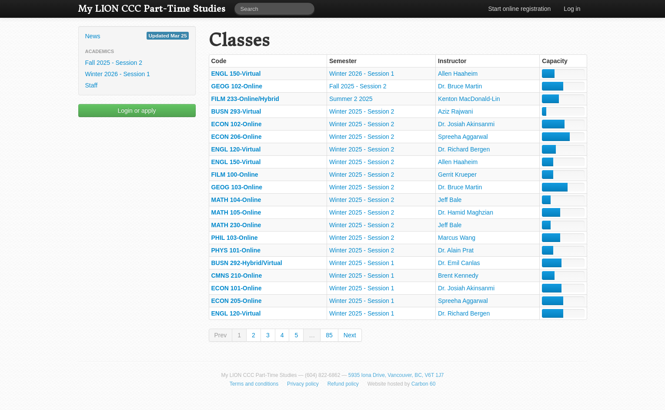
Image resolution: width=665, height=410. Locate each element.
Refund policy (343, 384)
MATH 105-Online (236, 212)
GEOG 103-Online (236, 187)
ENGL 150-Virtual (236, 73)
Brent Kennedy (458, 275)
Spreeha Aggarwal (463, 136)
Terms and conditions (254, 384)
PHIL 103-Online (234, 237)
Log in (572, 8)
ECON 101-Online (236, 288)
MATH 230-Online (236, 225)
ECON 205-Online (236, 300)
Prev (220, 335)
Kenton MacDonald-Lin (469, 98)
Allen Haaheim (458, 73)
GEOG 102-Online (236, 86)
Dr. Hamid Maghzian (465, 212)
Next (350, 335)
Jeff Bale (449, 199)
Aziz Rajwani (455, 111)
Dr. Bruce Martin (460, 86)
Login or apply (137, 110)
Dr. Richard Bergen (464, 149)
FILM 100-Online (234, 174)
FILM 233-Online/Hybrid (245, 98)
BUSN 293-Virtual (236, 111)
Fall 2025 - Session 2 (114, 62)
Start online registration (519, 8)
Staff (91, 85)
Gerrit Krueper (457, 174)
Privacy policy (303, 384)
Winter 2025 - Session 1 (361, 262)
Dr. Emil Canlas (459, 262)
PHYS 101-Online (236, 250)
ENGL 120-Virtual (236, 149)
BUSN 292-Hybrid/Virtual (246, 262)
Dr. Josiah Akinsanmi (466, 124)
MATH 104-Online (236, 199)
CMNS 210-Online (236, 275)
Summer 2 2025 (351, 98)
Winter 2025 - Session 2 (361, 111)
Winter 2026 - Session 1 (117, 74)
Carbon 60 (423, 384)
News (137, 36)
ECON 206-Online (236, 136)
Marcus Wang (456, 237)
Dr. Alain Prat (456, 250)
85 (329, 335)
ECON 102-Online (236, 124)
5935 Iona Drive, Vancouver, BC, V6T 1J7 (396, 375)
